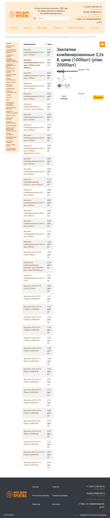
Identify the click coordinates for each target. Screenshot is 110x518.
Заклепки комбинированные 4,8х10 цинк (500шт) (34, 202)
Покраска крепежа (59, 496)
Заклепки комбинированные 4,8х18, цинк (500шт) (34, 244)
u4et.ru (76, 515)
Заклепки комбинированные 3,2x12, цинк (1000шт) (34, 86)
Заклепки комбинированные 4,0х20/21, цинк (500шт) (33, 182)
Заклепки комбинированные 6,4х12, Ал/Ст (34, 278)
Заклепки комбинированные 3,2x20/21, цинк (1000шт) (34, 106)
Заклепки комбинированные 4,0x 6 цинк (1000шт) (34, 117)
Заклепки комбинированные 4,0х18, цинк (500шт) (34, 171)
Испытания (42, 28)
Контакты (95, 28)
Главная (7, 37)
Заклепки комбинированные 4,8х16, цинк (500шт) (34, 234)
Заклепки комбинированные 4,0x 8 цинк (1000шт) (34, 127)
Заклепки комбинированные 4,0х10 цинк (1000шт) (34, 137)
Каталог (14, 28)
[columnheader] (34, 44)
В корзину (98, 97)
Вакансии (36, 504)
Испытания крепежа (40, 496)
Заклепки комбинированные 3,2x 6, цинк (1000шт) (34, 52)
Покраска (57, 28)
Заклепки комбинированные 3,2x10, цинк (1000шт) (34, 75)
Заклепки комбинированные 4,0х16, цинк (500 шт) (34, 161)
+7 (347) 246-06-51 (92, 7)
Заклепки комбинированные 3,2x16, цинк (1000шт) (34, 96)
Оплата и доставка (76, 28)
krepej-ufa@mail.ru (92, 12)
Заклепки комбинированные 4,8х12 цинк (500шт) (34, 213)
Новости (27, 28)
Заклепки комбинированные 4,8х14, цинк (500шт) (34, 223)
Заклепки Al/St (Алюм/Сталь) (41, 37)
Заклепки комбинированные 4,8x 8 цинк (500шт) (34, 192)
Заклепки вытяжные (24, 37)
